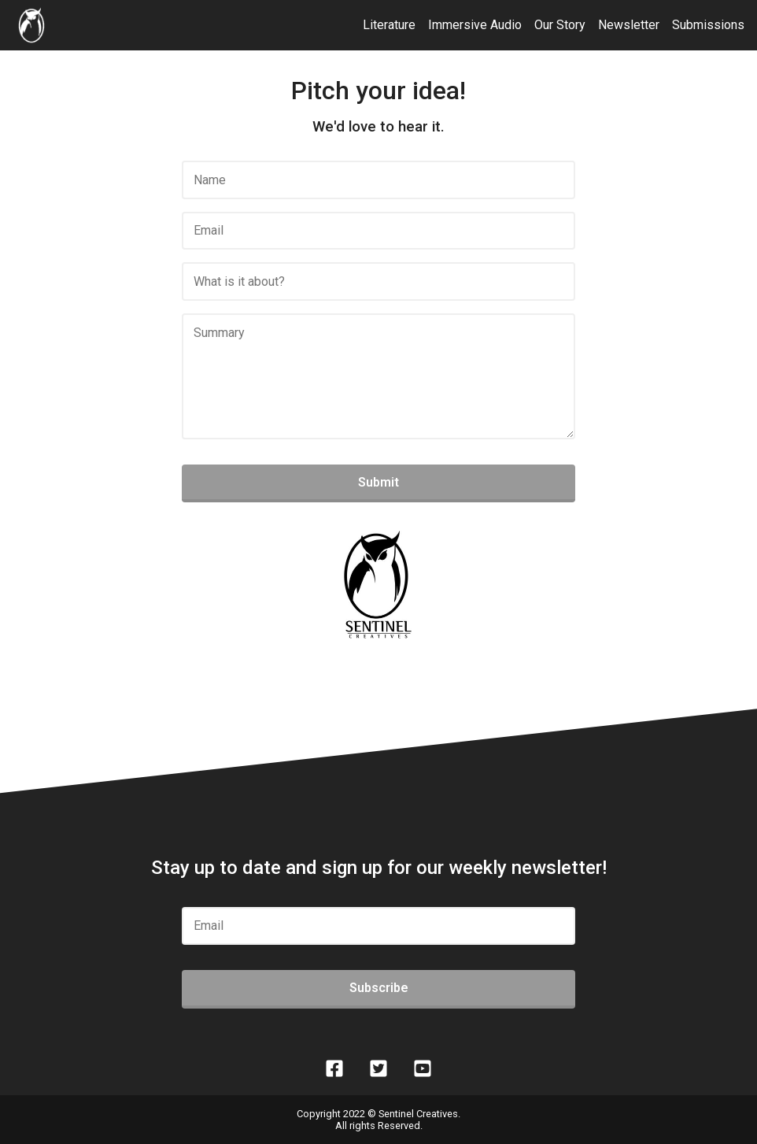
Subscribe (378, 987)
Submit (378, 482)
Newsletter (628, 24)
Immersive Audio (475, 24)
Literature (389, 24)
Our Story (559, 24)
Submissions (708, 24)
